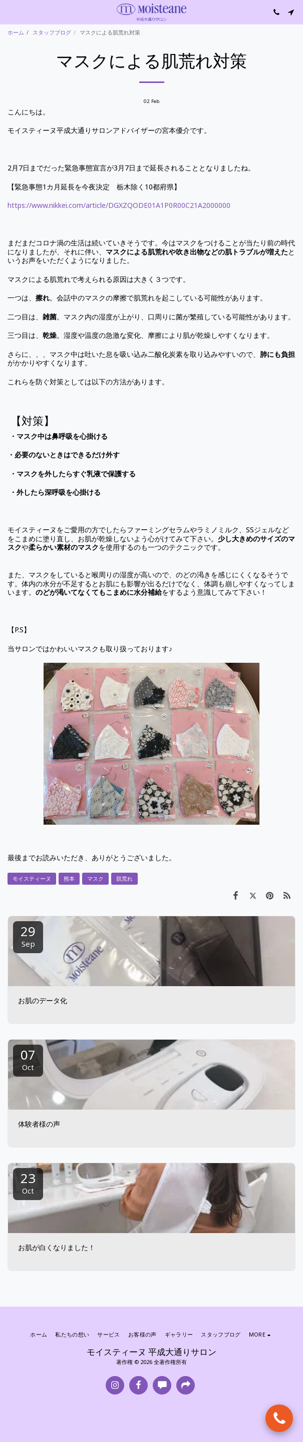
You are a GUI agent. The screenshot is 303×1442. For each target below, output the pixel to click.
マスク (95, 878)
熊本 (69, 878)
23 (28, 1182)
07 (28, 1059)
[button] (11, 11)
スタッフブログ (52, 32)
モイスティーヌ (32, 878)
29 (28, 935)
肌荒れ (124, 878)
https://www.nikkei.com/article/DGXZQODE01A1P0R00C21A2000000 (119, 205)
